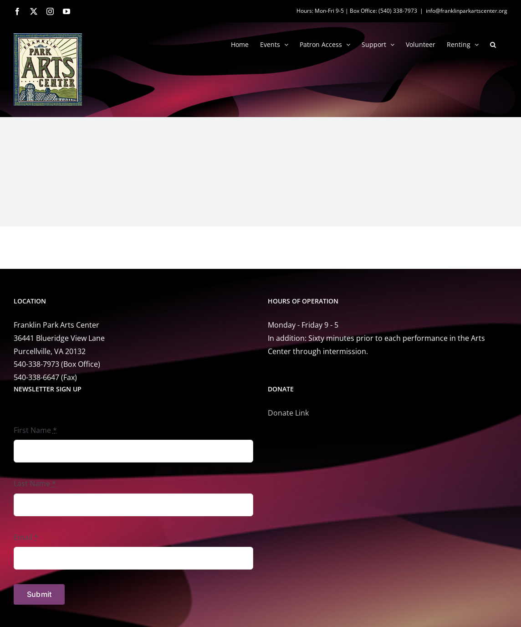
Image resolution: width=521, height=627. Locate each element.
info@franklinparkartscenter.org (466, 11)
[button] (493, 43)
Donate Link (288, 413)
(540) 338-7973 (397, 11)
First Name (35, 430)
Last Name (35, 483)
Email (26, 537)
